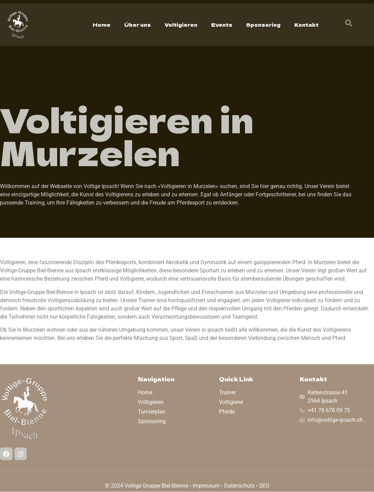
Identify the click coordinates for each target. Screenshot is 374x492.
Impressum (206, 486)
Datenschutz (239, 486)
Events (221, 24)
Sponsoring (263, 24)
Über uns (137, 24)
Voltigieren (181, 24)
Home (102, 24)
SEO (264, 486)
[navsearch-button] (345, 25)
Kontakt (306, 24)
